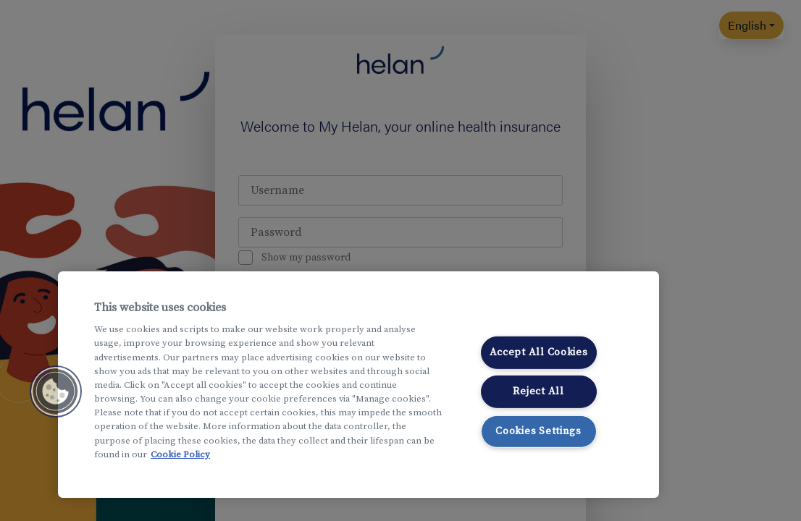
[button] (56, 391)
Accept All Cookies (539, 351)
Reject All (538, 391)
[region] (358, 384)
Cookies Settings (538, 431)
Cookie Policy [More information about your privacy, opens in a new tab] (180, 454)
